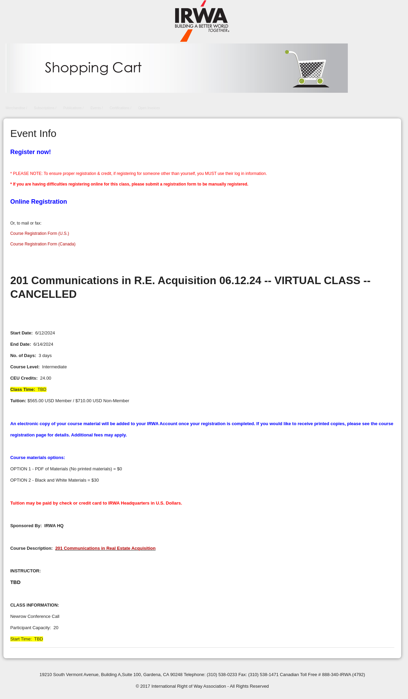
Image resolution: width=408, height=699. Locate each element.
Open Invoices (149, 108)
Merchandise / (16, 108)
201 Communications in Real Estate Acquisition (105, 548)
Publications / (73, 108)
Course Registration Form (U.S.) (39, 233)
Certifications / (120, 108)
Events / (96, 108)
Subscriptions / (45, 108)
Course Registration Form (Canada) (43, 244)
